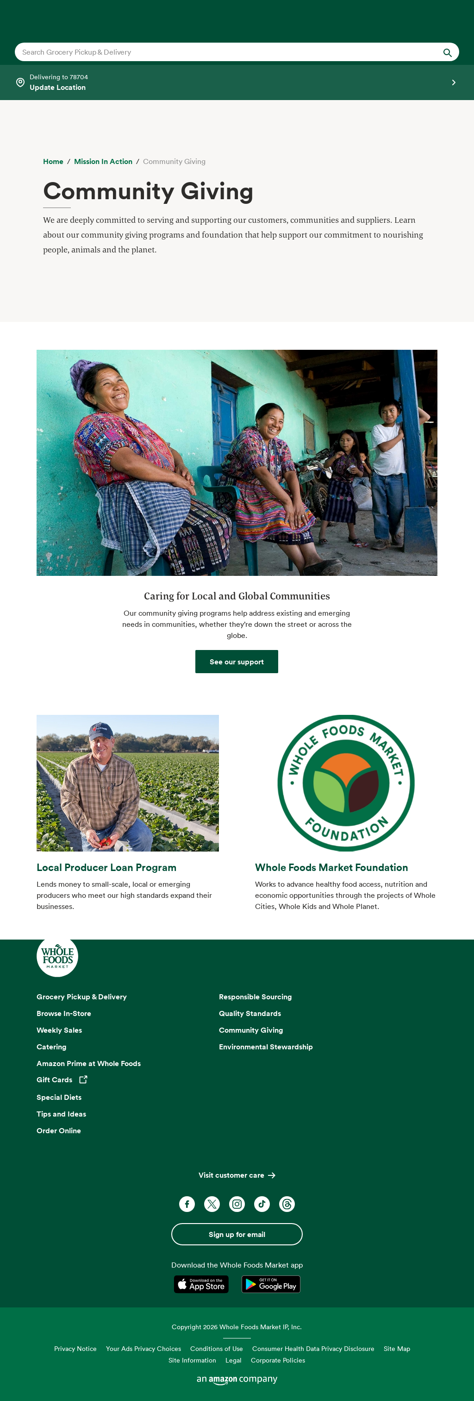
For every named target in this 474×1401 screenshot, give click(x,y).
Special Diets (59, 1097)
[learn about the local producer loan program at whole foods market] (128, 794)
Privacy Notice (75, 1348)
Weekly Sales (59, 1030)
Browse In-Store (64, 1013)
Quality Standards (250, 1013)
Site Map (397, 1348)
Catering (52, 1046)
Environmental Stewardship (266, 1046)
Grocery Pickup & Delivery (82, 996)
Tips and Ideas (61, 1114)
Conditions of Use (216, 1348)
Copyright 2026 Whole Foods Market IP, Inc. (237, 1326)
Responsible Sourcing (255, 996)
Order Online (59, 1130)
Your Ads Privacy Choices (143, 1348)
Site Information (192, 1360)
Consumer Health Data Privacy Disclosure (313, 1348)
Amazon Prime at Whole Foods (89, 1063)
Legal (233, 1360)
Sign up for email (237, 1234)
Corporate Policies (278, 1360)
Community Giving (251, 1030)
